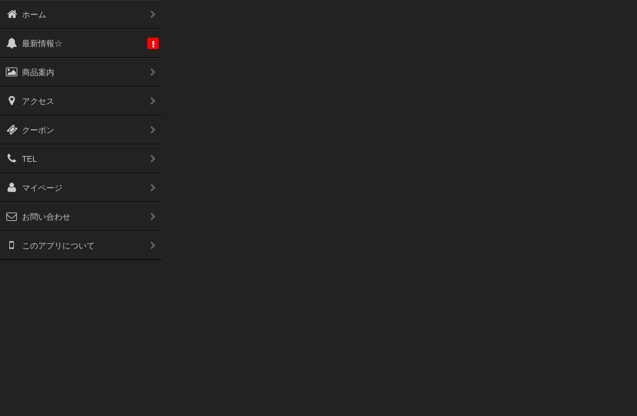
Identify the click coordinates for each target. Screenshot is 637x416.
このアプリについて (50, 245)
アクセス (30, 101)
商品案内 (30, 72)
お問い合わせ (38, 217)
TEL (21, 159)
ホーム (26, 14)
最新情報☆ (34, 43)
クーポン (30, 130)
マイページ (34, 188)
